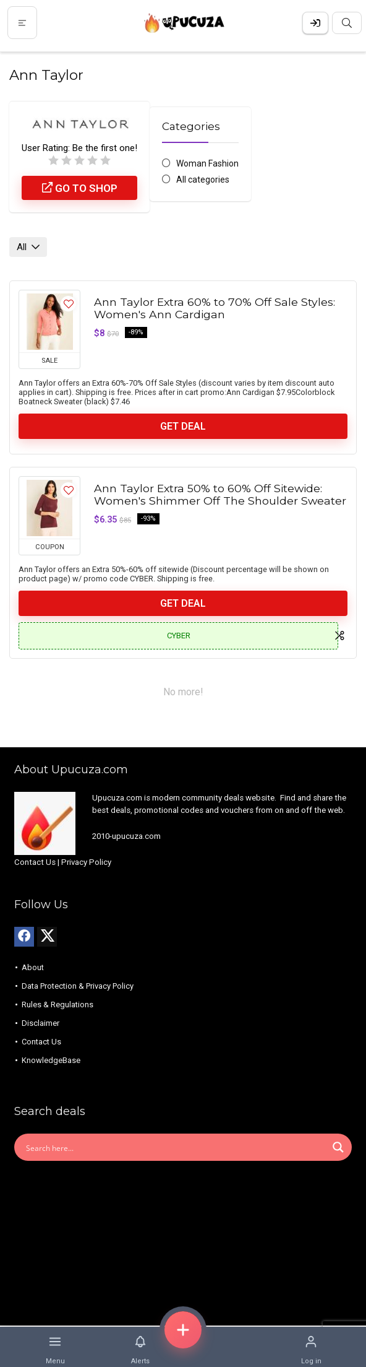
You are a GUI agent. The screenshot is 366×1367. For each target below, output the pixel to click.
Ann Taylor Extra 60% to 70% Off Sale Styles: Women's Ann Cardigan (214, 308)
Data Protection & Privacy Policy (78, 986)
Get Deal (183, 426)
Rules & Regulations (57, 1004)
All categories (202, 179)
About (33, 967)
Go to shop (79, 188)
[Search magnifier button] (338, 1147)
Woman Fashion (207, 163)
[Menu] (22, 22)
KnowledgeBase (51, 1060)
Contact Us (35, 862)
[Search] (347, 23)
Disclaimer (40, 1023)
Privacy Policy (86, 862)
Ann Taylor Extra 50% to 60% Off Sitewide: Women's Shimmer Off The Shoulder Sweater (220, 494)
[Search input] (174, 1147)
